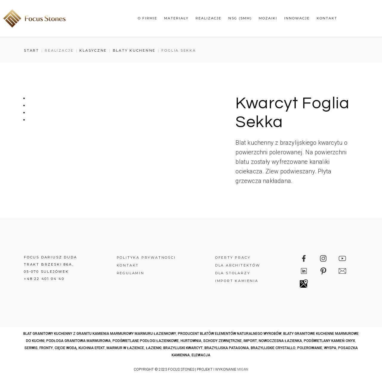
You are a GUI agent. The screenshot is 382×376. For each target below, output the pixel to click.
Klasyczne (93, 50)
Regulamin (130, 273)
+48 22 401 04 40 (44, 279)
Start (31, 50)
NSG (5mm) (240, 18)
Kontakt (327, 18)
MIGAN (242, 369)
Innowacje (297, 18)
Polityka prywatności (146, 257)
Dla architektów (237, 265)
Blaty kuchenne (134, 50)
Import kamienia (236, 281)
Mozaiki (268, 18)
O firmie (147, 18)
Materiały (176, 18)
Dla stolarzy (232, 273)
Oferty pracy (233, 257)
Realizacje (208, 18)
